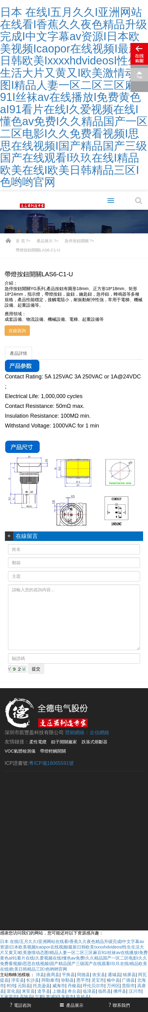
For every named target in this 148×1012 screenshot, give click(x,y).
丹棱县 (74, 985)
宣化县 (13, 991)
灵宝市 (97, 980)
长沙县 (32, 980)
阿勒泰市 (50, 980)
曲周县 (52, 974)
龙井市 (67, 996)
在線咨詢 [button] (17, 330)
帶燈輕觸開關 (53, 751)
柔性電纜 (37, 741)
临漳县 (89, 991)
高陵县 (26, 996)
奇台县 (74, 991)
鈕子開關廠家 (64, 741)
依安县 (98, 974)
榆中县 (113, 980)
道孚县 (43, 991)
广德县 (128, 980)
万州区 (113, 985)
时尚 (11, 985)
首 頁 (20, 241)
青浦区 (52, 996)
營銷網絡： (77, 732)
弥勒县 (67, 980)
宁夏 (39, 996)
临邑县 (104, 991)
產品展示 (45, 241)
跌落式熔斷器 (94, 741)
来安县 (28, 991)
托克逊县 (41, 985)
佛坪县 (119, 991)
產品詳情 (18, 353)
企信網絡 (99, 732)
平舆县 (68, 974)
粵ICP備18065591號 (51, 763)
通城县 (114, 974)
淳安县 (17, 980)
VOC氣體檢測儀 (20, 751)
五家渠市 (8, 996)
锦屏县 (129, 974)
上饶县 (58, 991)
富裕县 (82, 996)
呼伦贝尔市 (93, 985)
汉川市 (135, 991)
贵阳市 (128, 985)
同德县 (83, 974)
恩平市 (82, 980)
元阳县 (24, 985)
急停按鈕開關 (77, 241)
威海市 (58, 985)
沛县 (40, 974)
